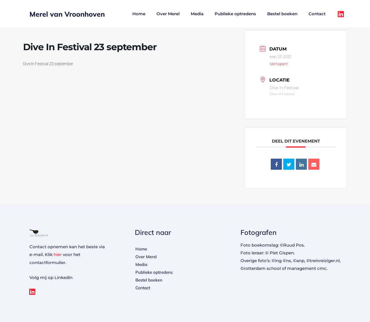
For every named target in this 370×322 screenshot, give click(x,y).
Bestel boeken (282, 13)
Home (138, 13)
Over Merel (168, 13)
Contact (317, 13)
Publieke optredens (235, 13)
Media (197, 13)
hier (58, 254)
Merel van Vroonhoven (67, 14)
